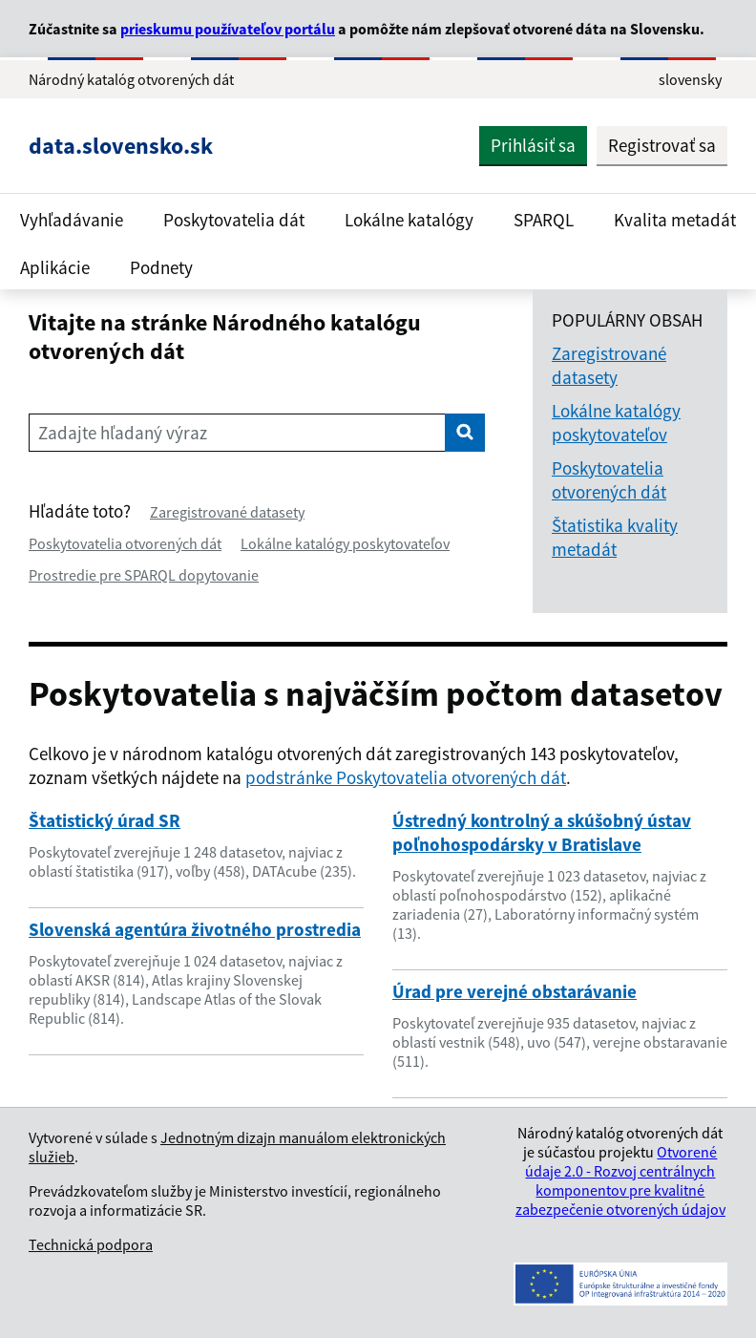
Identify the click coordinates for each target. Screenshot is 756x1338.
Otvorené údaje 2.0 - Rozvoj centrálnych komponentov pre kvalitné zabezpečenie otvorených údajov (620, 1180)
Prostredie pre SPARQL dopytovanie (144, 574)
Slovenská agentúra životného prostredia (195, 929)
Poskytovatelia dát (233, 219)
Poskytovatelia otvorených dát (125, 543)
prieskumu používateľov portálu (227, 28)
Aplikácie (55, 267)
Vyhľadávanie (71, 219)
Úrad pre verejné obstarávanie (514, 991)
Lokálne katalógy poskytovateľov (345, 543)
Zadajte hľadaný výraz (122, 432)
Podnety (161, 267)
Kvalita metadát (675, 219)
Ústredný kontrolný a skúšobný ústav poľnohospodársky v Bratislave (541, 832)
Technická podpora (91, 1244)
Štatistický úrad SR (104, 820)
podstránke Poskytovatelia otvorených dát (405, 777)
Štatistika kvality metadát (615, 537)
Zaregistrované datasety (227, 511)
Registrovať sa (662, 145)
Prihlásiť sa (533, 145)
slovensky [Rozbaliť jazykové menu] (690, 79)
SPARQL (544, 219)
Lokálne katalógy (409, 219)
